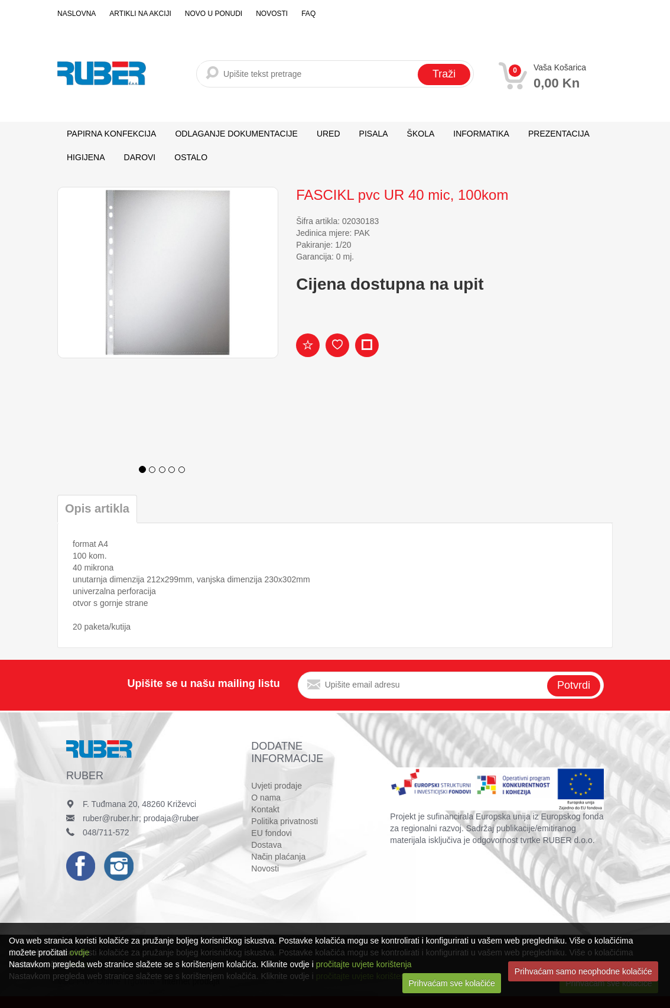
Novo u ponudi (213, 13)
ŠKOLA (421, 133)
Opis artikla (97, 508)
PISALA (373, 133)
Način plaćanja (278, 856)
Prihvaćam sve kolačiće (452, 983)
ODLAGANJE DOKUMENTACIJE (236, 133)
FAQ (308, 13)
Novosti (272, 13)
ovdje (79, 952)
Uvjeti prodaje (276, 785)
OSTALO (190, 157)
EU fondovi (271, 833)
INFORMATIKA (481, 133)
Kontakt (265, 809)
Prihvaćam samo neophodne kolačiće (583, 971)
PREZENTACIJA (559, 133)
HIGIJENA (86, 157)
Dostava (266, 845)
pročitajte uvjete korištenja (364, 964)
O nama (266, 797)
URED (328, 133)
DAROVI (140, 157)
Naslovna (76, 13)
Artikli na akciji (140, 13)
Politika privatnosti (284, 821)
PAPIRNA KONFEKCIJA (111, 133)
